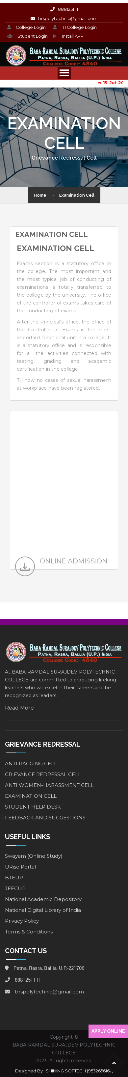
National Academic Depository (43, 899)
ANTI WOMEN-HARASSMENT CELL (49, 785)
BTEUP (14, 877)
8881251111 (68, 9)
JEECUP (15, 888)
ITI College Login (79, 27)
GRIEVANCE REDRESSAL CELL (43, 774)
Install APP (73, 36)
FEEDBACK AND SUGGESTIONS (45, 817)
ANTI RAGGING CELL (31, 763)
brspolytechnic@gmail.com (67, 18)
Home (40, 195)
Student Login (32, 36)
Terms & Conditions (29, 932)
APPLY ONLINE (108, 1031)
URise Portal (20, 867)
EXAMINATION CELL (31, 796)
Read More (19, 708)
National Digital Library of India (43, 910)
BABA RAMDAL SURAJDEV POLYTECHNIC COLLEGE (64, 1049)
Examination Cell (76, 195)
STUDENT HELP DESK (33, 807)
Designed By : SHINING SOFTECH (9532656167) (64, 1070)
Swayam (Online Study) (34, 856)
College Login (31, 27)
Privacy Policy (22, 921)
